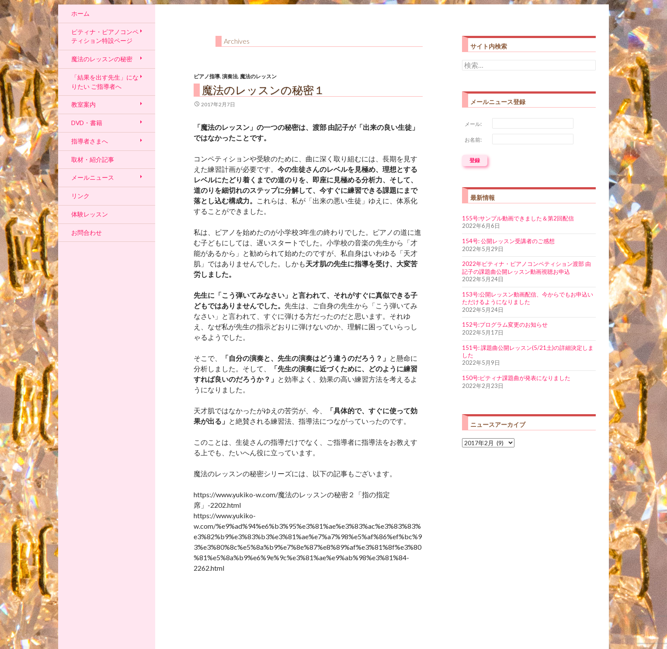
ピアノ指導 (207, 76)
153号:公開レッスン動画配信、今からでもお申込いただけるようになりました (527, 298)
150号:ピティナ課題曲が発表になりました (516, 377)
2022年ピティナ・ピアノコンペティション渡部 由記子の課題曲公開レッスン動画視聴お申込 (526, 267)
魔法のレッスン (258, 76)
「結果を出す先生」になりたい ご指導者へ (105, 81)
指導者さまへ (89, 141)
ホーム (80, 13)
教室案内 (83, 104)
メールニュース (92, 177)
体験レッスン (89, 214)
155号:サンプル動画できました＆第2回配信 (518, 218)
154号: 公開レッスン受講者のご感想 (508, 240)
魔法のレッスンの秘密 (101, 59)
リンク (80, 195)
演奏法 (230, 76)
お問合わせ (86, 232)
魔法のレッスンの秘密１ (263, 89)
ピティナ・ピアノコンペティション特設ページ (105, 36)
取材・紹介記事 (92, 159)
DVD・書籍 (86, 122)
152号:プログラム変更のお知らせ (505, 324)
